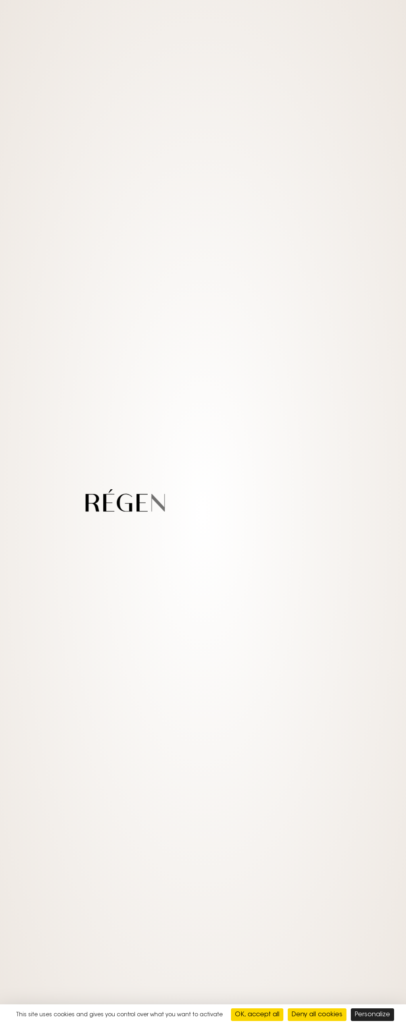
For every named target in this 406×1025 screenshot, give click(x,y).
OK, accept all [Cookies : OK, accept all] (257, 1014)
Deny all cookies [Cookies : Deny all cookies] (317, 1014)
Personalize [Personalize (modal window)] (372, 1014)
